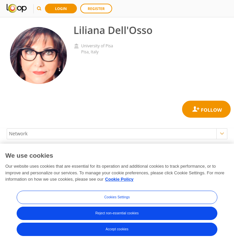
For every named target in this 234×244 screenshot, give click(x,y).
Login (61, 8)
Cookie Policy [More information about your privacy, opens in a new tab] (119, 179)
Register (96, 8)
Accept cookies (117, 229)
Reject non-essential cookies (116, 213)
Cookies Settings (117, 197)
